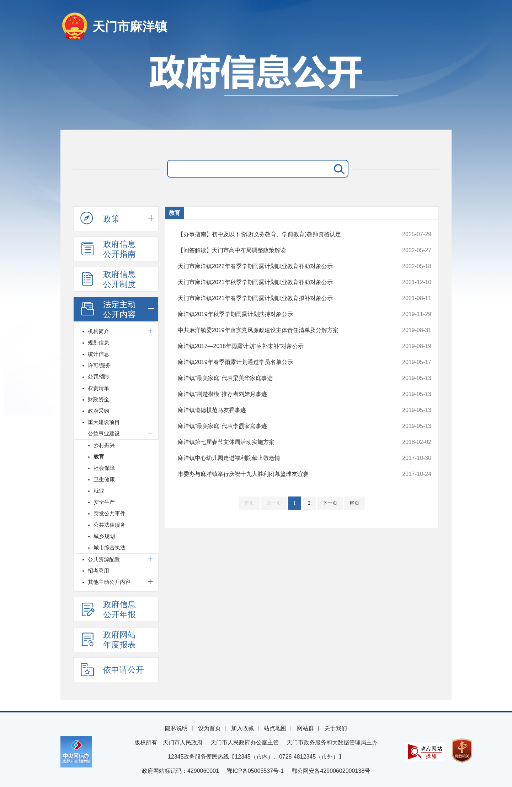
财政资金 (98, 399)
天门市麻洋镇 (129, 26)
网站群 (305, 728)
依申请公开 (112, 669)
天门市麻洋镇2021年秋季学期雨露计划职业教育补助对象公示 (281, 282)
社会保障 (104, 468)
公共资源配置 (104, 559)
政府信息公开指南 (108, 249)
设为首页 (209, 728)
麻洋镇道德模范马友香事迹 (281, 410)
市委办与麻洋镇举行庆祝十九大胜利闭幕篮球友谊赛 (281, 474)
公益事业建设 (104, 433)
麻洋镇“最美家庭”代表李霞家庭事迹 (281, 426)
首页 (249, 503)
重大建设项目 (104, 422)
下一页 (329, 503)
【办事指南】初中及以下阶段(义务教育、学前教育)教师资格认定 (281, 234)
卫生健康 (104, 479)
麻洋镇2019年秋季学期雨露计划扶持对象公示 (281, 314)
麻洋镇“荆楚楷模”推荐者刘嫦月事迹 (281, 394)
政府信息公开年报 (108, 609)
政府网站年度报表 (108, 639)
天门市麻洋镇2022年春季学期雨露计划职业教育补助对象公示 (281, 266)
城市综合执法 (110, 547)
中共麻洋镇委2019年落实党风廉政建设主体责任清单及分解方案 (281, 330)
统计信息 (98, 354)
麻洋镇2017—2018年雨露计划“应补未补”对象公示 (281, 346)
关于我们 (335, 728)
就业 (99, 491)
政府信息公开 (256, 88)
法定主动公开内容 (108, 309)
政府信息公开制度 (108, 279)
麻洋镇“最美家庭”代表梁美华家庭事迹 (281, 378)
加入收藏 (242, 728)
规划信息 (98, 343)
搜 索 (338, 169)
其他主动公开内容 (109, 582)
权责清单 (98, 388)
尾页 (354, 503)
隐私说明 (176, 728)
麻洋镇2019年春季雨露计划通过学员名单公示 (281, 362)
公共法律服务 (110, 525)
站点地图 (275, 728)
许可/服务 (99, 365)
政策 (99, 218)
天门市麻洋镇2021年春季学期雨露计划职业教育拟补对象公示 (281, 298)
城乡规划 (104, 536)
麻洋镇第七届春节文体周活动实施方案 (281, 442)
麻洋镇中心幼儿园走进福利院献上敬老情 (281, 458)
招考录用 (98, 571)
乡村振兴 (104, 445)
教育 (99, 457)
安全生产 (104, 502)
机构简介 (98, 331)
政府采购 (98, 411)
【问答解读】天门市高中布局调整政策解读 (281, 250)
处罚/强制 (99, 377)
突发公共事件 (110, 513)
